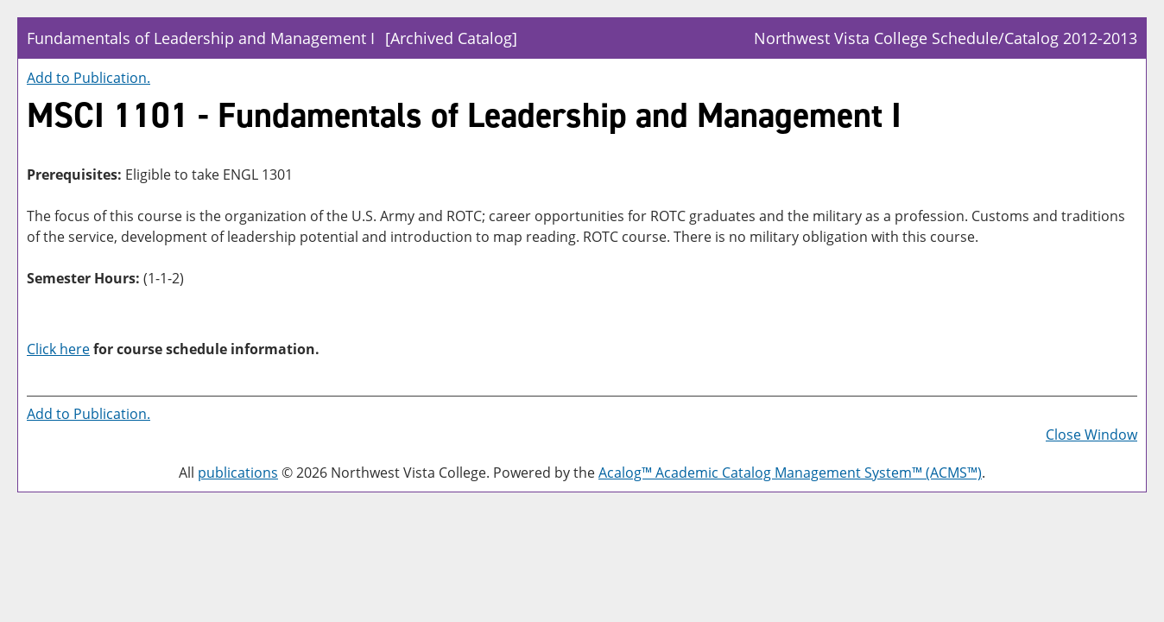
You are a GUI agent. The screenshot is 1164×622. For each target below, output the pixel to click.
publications (238, 472)
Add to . (88, 77)
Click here (58, 349)
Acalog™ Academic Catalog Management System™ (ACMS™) (790, 472)
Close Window (1091, 434)
